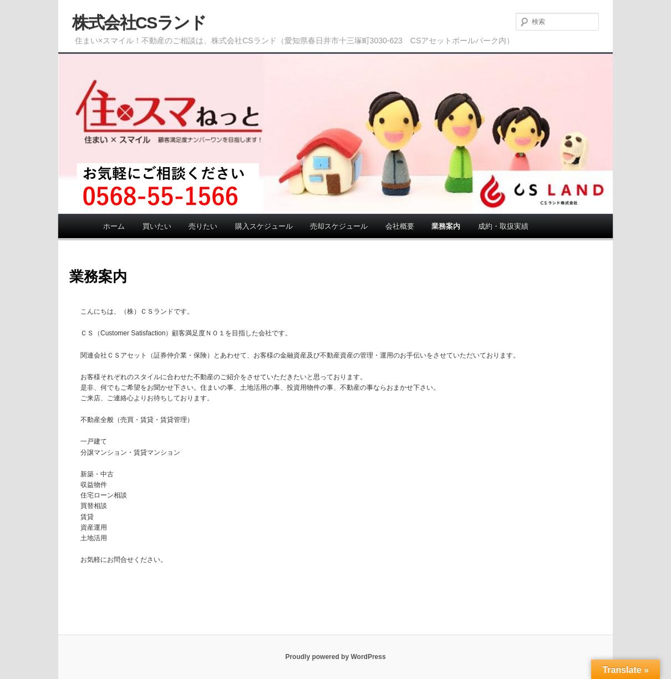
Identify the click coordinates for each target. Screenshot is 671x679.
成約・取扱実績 (503, 226)
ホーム (114, 226)
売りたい (203, 226)
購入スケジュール (264, 226)
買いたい (157, 226)
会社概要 (399, 226)
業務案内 (445, 226)
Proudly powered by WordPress (335, 657)
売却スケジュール (339, 226)
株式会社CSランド (139, 22)
